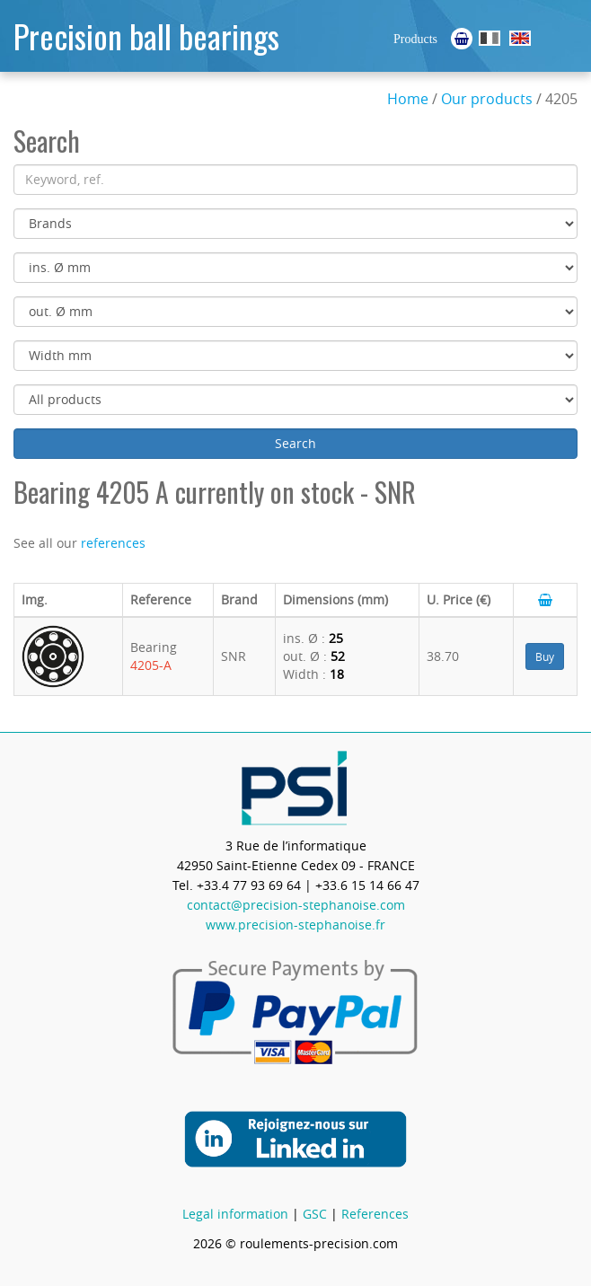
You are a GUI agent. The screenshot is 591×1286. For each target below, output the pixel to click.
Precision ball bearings (146, 35)
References (375, 1213)
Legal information (235, 1213)
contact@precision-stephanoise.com (296, 904)
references (113, 542)
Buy (544, 656)
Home (407, 99)
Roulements (489, 38)
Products (415, 39)
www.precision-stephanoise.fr (295, 924)
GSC (315, 1213)
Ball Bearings (520, 38)
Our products (487, 99)
